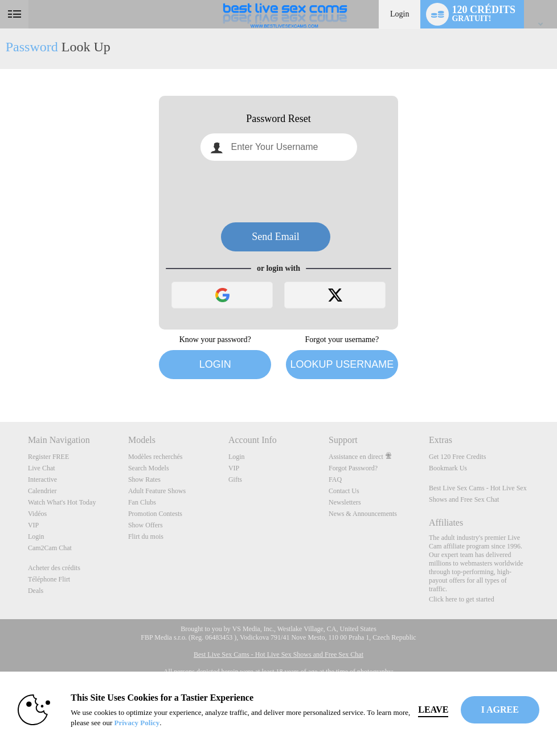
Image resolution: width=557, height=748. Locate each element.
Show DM (0, 379)
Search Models (148, 468)
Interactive (42, 479)
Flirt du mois (145, 536)
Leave (434, 709)
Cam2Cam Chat (50, 548)
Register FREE (48, 457)
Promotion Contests (155, 514)
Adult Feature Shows (157, 491)
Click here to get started (461, 599)
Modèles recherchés (155, 457)
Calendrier (42, 491)
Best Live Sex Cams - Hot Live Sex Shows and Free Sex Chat (278, 654)
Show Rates (144, 479)
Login (399, 14)
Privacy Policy (137, 722)
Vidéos (37, 514)
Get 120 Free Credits (457, 457)
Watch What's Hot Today (62, 502)
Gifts (235, 479)
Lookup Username (342, 364)
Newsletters (345, 502)
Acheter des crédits (54, 568)
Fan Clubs (142, 502)
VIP (33, 525)
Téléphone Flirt (49, 579)
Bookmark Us (448, 468)
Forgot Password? (353, 468)
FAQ (335, 479)
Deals (35, 591)
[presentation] (278, 191)
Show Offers (145, 525)
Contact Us (344, 491)
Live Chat (41, 468)
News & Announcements (363, 514)
